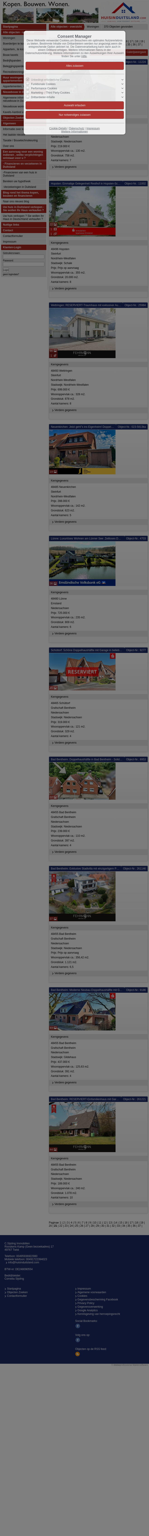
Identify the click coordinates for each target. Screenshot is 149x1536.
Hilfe (84, 56)
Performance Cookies (44, 88)
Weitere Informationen (74, 131)
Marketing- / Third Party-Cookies (50, 92)
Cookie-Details (58, 128)
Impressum (93, 128)
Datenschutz (76, 128)
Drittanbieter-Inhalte (43, 97)
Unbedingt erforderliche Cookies (50, 79)
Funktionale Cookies (43, 84)
